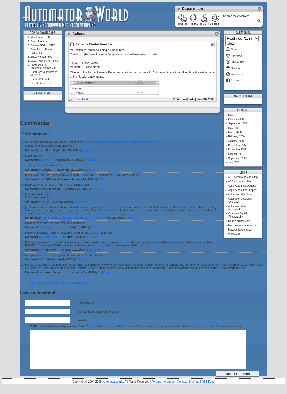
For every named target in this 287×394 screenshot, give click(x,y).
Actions (232, 80)
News (231, 49)
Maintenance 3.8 (40, 37)
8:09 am (103, 179)
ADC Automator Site (239, 181)
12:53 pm (95, 249)
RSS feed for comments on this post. (53, 282)
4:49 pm (97, 188)
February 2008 (236, 136)
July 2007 (233, 162)
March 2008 (235, 132)
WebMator (234, 234)
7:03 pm (90, 159)
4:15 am (92, 236)
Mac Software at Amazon (242, 225)
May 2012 (233, 114)
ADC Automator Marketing (243, 177)
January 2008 (236, 140)
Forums (156, 389)
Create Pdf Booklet (41, 79)
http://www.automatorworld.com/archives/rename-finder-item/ (83, 213)
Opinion (233, 68)
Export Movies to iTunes (44, 60)
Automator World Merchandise (237, 208)
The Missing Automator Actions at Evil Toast (72, 217)
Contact (182, 389)
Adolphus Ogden (54, 227)
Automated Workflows (240, 194)
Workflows (234, 74)
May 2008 (233, 127)
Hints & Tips (235, 62)
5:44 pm (88, 150)
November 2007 (237, 149)
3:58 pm (132, 217)
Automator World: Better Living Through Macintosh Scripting (75, 16)
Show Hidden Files (41, 56)
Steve (46, 159)
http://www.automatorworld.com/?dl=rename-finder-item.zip (120, 141)
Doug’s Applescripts (239, 221)
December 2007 (237, 145)
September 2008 (237, 123)
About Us (169, 389)
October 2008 (236, 119)
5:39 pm (96, 227)
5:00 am (92, 169)
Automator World (112, 389)
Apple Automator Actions (242, 185)
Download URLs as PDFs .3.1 (42, 51)
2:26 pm (103, 272)
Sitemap (194, 389)
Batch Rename (39, 41)
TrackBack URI (86, 282)
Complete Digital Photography (237, 215)
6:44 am (80, 201)
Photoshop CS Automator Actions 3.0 (43, 66)
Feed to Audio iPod (41, 83)
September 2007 (237, 158)
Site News (234, 56)
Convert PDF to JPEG (43, 45)
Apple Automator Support (242, 190)
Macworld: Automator (240, 229)
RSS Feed (208, 389)
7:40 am (81, 259)
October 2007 (236, 153)
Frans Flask (50, 236)
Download (81, 99)
